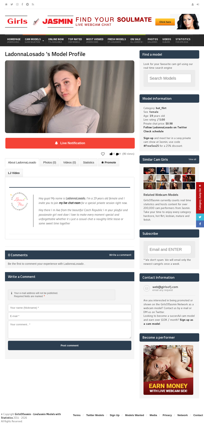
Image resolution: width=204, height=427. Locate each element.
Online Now (56, 40)
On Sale (136, 40)
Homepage (13, 40)
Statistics (183, 40)
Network (183, 415)
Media (153, 415)
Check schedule (153, 131)
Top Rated (75, 40)
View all (192, 159)
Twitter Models (95, 415)
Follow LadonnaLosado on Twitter (165, 127)
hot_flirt (161, 108)
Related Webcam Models (160, 194)
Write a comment (120, 254)
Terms (77, 415)
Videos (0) (69, 162)
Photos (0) (49, 162)
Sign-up (148, 138)
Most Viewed (94, 40)
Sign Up (114, 415)
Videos (166, 40)
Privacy (167, 415)
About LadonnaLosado (22, 162)
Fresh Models (117, 40)
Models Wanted (134, 415)
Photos (153, 40)
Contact (198, 415)
